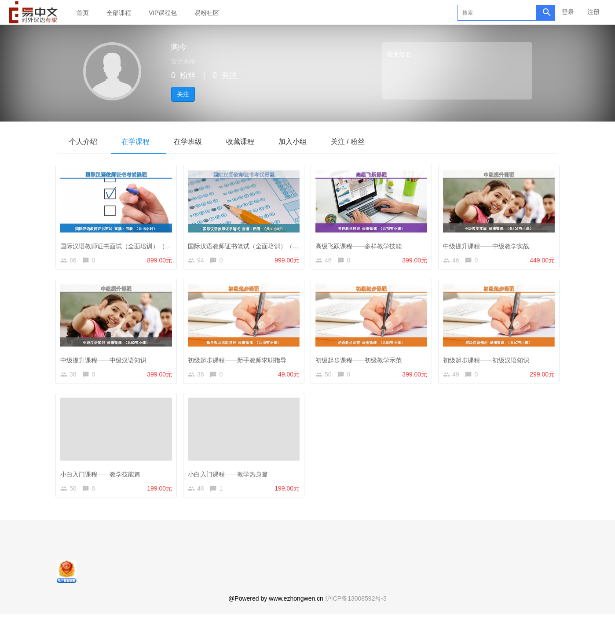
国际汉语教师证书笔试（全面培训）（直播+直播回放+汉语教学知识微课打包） (298, 243)
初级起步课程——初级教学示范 (361, 359)
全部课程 (118, 12)
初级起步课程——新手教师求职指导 (239, 359)
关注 (183, 94)
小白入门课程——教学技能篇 (102, 476)
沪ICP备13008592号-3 (356, 604)
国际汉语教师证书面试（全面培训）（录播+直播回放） (138, 243)
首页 (83, 12)
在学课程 (138, 141)
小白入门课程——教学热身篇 (230, 476)
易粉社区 (206, 12)
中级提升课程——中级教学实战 (488, 243)
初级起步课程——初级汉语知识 (488, 359)
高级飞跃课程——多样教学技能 (361, 243)
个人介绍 (84, 141)
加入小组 (302, 141)
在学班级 (193, 141)
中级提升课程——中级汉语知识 (105, 359)
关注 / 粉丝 (360, 141)
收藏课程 (248, 141)
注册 (593, 11)
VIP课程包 (163, 12)
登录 (568, 11)
